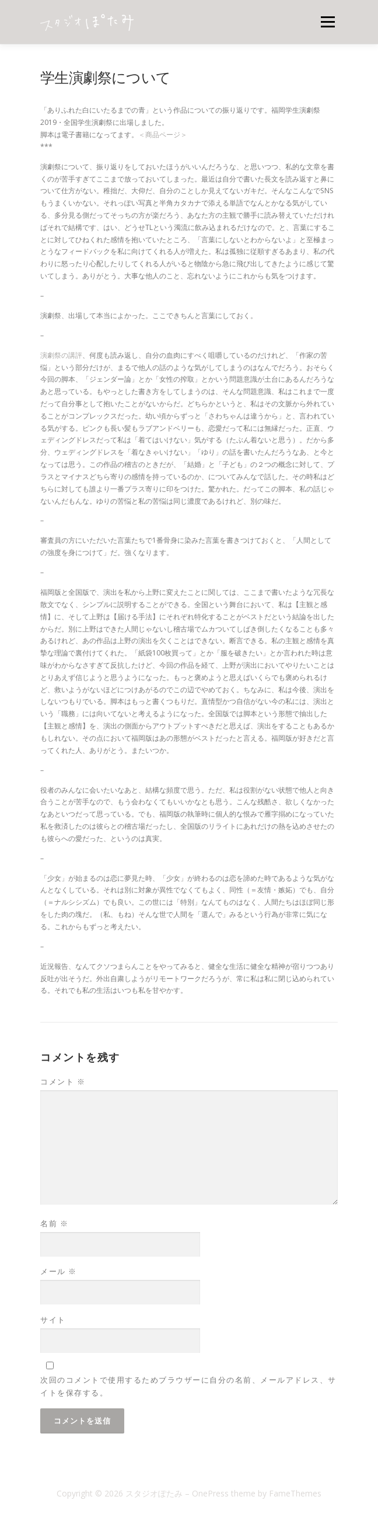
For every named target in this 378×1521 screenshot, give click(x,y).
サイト (53, 1319)
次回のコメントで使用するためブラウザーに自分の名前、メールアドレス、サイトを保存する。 (188, 1386)
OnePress (210, 1493)
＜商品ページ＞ (162, 134)
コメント (62, 1081)
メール (58, 1271)
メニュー (327, 22)
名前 (54, 1223)
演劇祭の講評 (61, 355)
